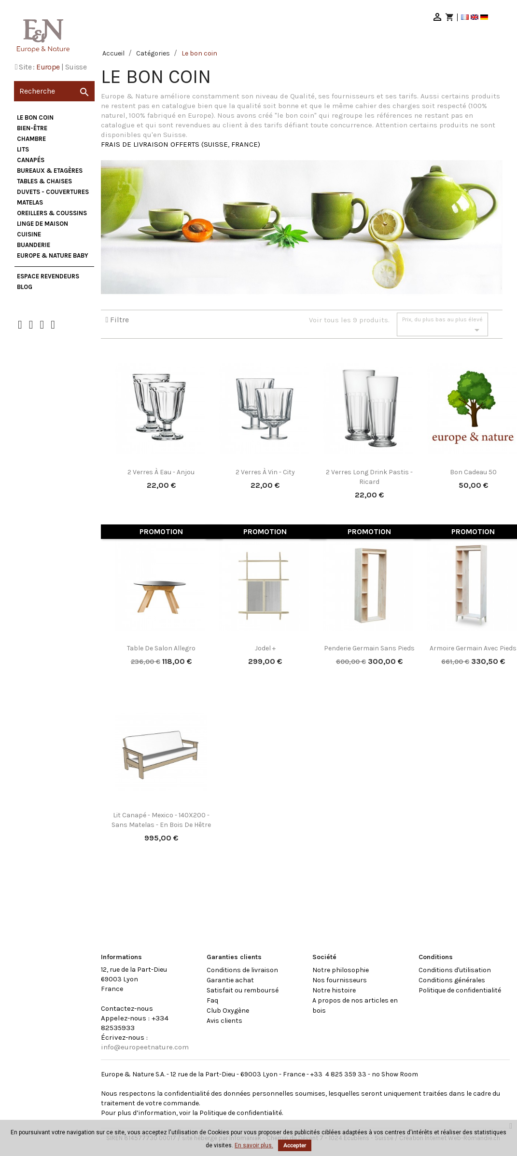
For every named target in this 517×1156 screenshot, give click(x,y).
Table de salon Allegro (161, 648)
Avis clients (224, 1021)
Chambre (31, 138)
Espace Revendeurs (48, 276)
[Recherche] (54, 91)
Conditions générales (452, 980)
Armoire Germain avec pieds (473, 648)
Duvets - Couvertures (53, 191)
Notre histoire (334, 990)
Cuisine (29, 234)
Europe (47, 66)
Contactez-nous (127, 1008)
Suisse (75, 66)
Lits (23, 149)
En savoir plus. (254, 1145)
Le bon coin (35, 117)
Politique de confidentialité (460, 990)
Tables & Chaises (44, 181)
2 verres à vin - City (265, 472)
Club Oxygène (228, 1010)
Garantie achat (230, 980)
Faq (212, 1000)
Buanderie (33, 244)
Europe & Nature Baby (52, 255)
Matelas (30, 202)
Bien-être (32, 128)
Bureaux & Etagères (50, 170)
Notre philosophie (340, 970)
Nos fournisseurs (339, 980)
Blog (24, 286)
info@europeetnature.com (145, 1047)
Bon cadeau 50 (473, 472)
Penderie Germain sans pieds (369, 648)
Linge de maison (42, 223)
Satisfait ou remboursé (243, 990)
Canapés (30, 160)
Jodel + (265, 648)
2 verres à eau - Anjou (161, 472)
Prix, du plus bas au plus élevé (442, 326)
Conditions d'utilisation (455, 970)
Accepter (294, 1145)
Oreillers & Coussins (52, 213)
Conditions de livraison (242, 970)
